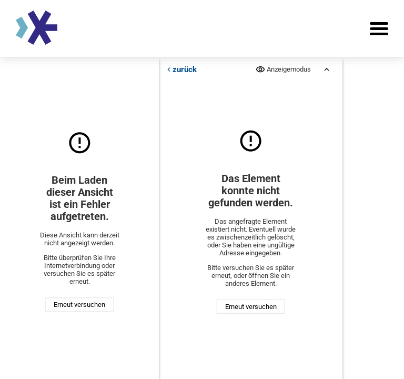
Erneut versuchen (79, 304)
